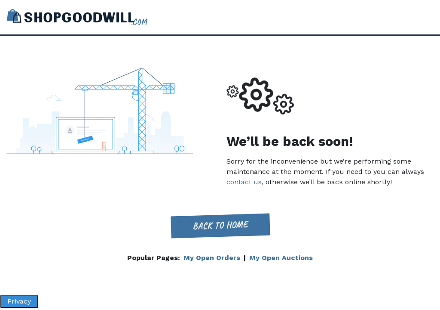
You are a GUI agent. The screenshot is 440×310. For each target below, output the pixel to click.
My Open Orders (211, 258)
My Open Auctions (281, 258)
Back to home (220, 225)
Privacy (19, 301)
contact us (244, 182)
